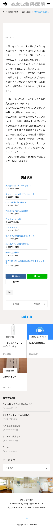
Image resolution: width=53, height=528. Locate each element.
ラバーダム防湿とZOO (12, 436)
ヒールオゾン (11, 227)
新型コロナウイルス (38, 337)
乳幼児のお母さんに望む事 (17, 211)
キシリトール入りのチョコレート (20, 194)
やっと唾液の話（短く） (16, 202)
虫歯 (9, 292)
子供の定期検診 (12, 252)
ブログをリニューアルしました (16, 415)
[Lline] (37, 276)
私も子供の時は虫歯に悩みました (20, 236)
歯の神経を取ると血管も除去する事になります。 (25, 262)
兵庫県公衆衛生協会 (11, 426)
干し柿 (6, 447)
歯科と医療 (10, 337)
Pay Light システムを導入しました (18, 404)
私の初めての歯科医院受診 (17, 244)
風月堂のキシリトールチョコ (18, 186)
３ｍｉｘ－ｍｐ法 (13, 219)
